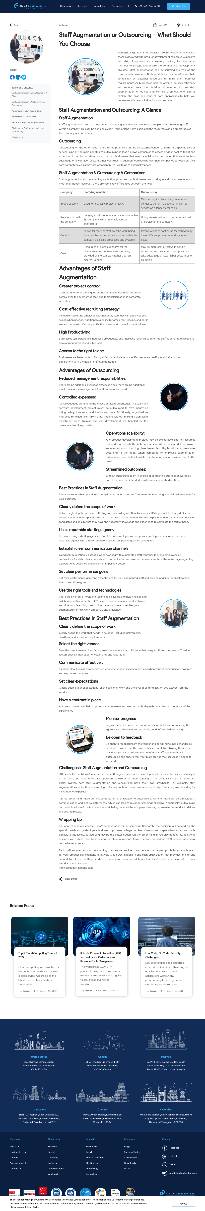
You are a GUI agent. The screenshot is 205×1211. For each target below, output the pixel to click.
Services (84, 6)
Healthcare (91, 1146)
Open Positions (55, 1168)
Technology (92, 1168)
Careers (14, 1157)
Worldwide (53, 1174)
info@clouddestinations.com (76, 867)
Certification (130, 1157)
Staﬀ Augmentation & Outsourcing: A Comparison (28, 103)
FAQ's (127, 1168)
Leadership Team (18, 1152)
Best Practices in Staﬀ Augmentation (28, 122)
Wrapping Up (17, 137)
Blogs (127, 1146)
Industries (101, 6)
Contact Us (15, 1168)
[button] (178, 6)
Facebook (170, 1147)
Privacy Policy (32, 1207)
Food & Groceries (95, 1157)
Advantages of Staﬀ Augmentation (27, 111)
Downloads (130, 1163)
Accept (183, 1203)
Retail (89, 1152)
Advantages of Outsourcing (24, 116)
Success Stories (132, 1152)
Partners (117, 6)
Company (67, 6)
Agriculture (92, 1174)
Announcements (18, 1163)
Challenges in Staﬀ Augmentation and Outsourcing (28, 130)
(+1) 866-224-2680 (147, 6)
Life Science (92, 1163)
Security (52, 1152)
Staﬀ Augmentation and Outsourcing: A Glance (29, 94)
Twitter (169, 1164)
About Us (14, 1146)
